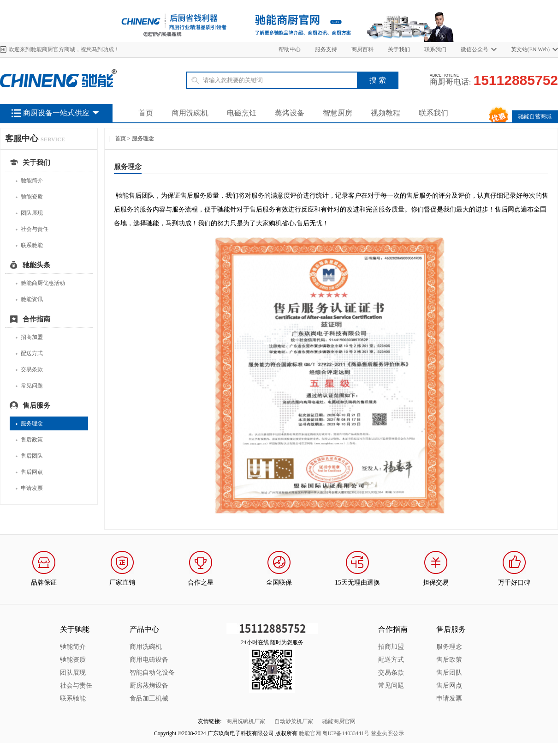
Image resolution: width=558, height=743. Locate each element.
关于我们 (399, 49)
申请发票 (29, 488)
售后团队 (29, 456)
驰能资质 (29, 197)
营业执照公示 (387, 733)
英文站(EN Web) (530, 49)
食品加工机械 (149, 698)
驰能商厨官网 (339, 721)
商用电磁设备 (149, 659)
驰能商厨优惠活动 (40, 283)
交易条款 (29, 369)
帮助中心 (290, 49)
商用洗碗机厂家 (245, 721)
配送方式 (29, 353)
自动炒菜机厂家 (293, 721)
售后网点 (29, 472)
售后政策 (29, 440)
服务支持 (326, 49)
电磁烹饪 (241, 113)
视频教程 (385, 113)
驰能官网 (310, 733)
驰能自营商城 (535, 116)
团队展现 (29, 213)
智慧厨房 (337, 113)
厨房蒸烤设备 (149, 685)
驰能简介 (29, 181)
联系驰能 (29, 245)
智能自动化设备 (152, 672)
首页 (145, 113)
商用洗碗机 (190, 113)
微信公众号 (474, 49)
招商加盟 (29, 337)
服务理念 (29, 423)
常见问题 (29, 386)
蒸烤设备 (289, 113)
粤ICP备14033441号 (346, 733)
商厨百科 (362, 49)
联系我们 (435, 49)
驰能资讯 (29, 299)
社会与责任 (31, 229)
